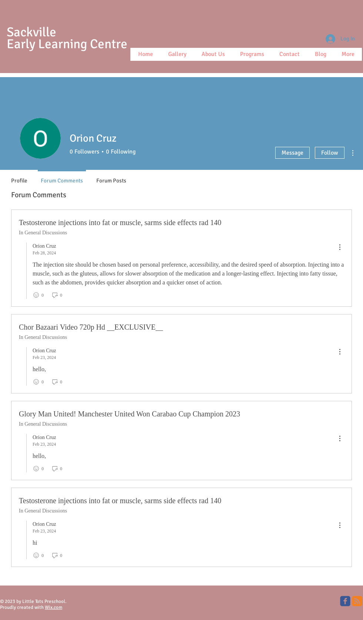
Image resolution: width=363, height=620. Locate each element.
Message (292, 152)
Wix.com (53, 607)
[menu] (339, 248)
